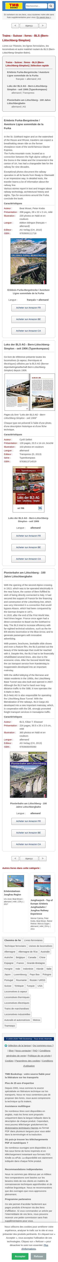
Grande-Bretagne (36, 963)
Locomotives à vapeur (15, 991)
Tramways (9, 1025)
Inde (18, 968)
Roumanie (21, 980)
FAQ (35, 1050)
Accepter (20, 1256)
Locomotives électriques (16, 1003)
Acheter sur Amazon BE (28, 319)
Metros (36, 1020)
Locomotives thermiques (17, 997)
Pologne (47, 974)
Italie (49, 968)
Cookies (9, 1060)
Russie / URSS (37, 980)
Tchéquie (19, 985)
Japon (7, 974)
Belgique (20, 957)
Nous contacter (23, 1050)
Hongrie (8, 968)
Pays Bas (34, 974)
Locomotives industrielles (17, 1014)
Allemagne (9, 951)
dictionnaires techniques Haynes (21, 1128)
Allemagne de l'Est (28, 951)
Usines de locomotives (40, 946)
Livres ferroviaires (33, 940)
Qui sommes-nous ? (43, 1045)
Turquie (30, 985)
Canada (32, 957)
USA (40, 985)
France (20, 963)
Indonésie (28, 968)
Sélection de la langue (19, 1045)
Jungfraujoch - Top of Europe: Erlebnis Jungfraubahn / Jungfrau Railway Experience (42, 907)
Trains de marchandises (16, 1008)
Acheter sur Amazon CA (28, 330)
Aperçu (29, 25)
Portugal (8, 980)
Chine (42, 957)
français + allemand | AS (28, 75)
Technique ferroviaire (15, 946)
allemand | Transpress (27, 89)
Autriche (8, 957)
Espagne (8, 963)
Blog (11, 1050)
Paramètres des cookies (27, 1060)
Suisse (7, 985)
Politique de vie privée (39, 1055)
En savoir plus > (44, 17)
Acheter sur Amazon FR (28, 307)
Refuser (38, 1256)
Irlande (39, 968)
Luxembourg (20, 974)
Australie (45, 951)
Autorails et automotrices (17, 1020)
